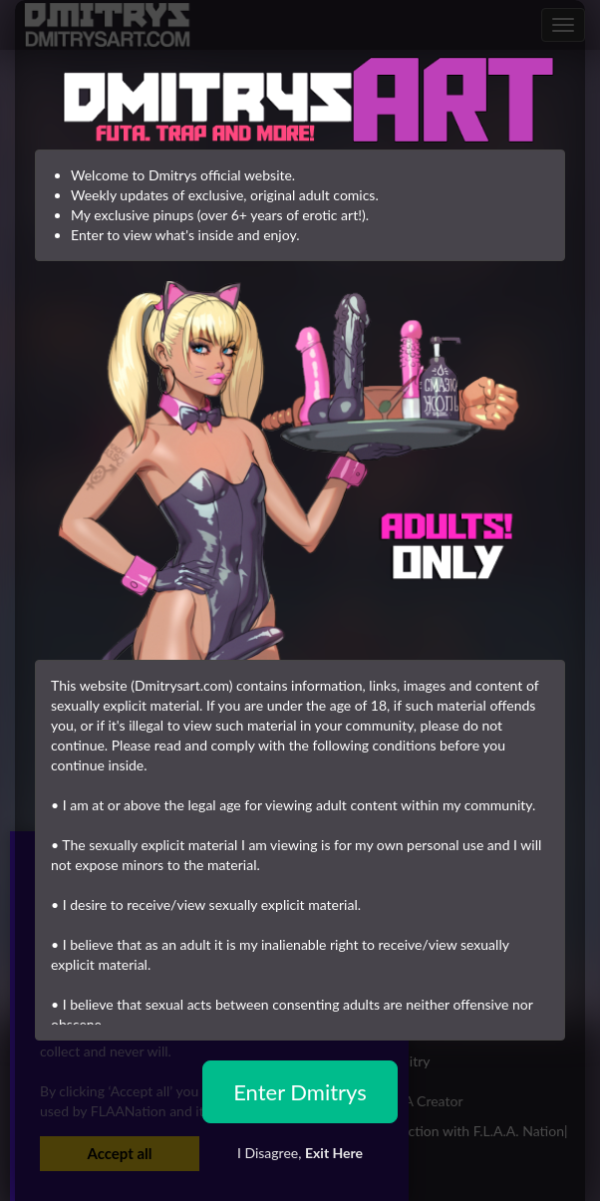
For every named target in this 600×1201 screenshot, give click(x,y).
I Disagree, (300, 1152)
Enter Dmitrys (300, 1091)
